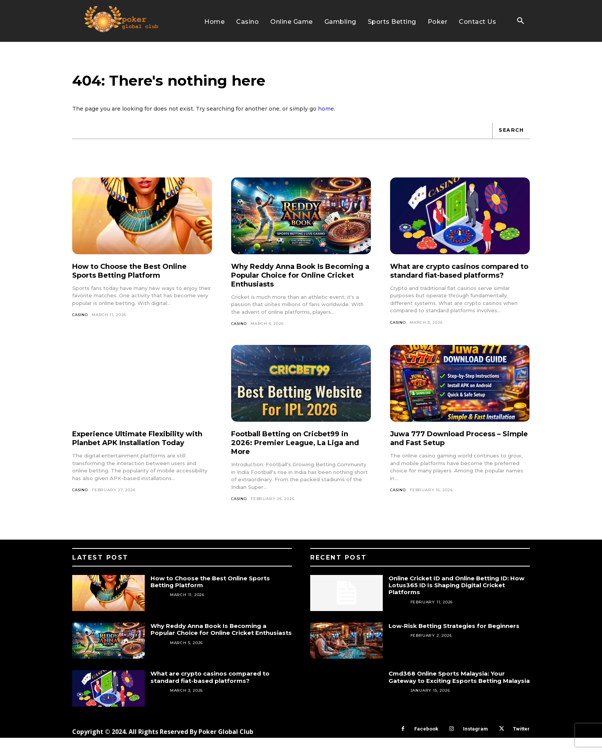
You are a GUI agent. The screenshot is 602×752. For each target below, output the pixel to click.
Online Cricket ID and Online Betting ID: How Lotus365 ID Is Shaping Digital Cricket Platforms (459, 599)
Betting (398, 616)
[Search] (510, 137)
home (326, 114)
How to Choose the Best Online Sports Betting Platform (136, 277)
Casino (80, 320)
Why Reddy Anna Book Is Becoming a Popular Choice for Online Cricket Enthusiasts (295, 281)
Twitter (521, 743)
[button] (520, 21)
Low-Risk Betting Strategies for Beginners (459, 640)
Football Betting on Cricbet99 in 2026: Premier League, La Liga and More (296, 456)
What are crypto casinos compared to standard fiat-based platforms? (458, 281)
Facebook (426, 743)
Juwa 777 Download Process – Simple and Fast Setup (452, 452)
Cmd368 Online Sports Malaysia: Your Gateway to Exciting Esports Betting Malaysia (451, 695)
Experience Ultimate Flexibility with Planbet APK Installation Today (135, 456)
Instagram (475, 743)
